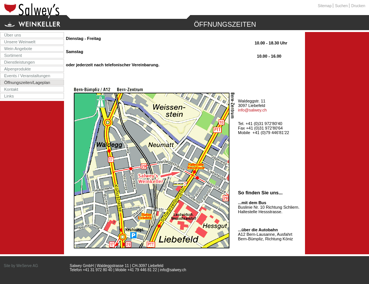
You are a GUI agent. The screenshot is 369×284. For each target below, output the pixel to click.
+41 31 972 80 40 (97, 270)
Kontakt (11, 89)
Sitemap (325, 6)
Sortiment (13, 55)
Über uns (12, 35)
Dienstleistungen (19, 62)
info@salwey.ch (252, 110)
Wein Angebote (18, 48)
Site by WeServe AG (21, 266)
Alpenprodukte (17, 69)
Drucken (358, 6)
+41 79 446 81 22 (142, 270)
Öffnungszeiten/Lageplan (27, 82)
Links (9, 96)
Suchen (341, 6)
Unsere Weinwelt (19, 42)
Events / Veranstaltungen (27, 75)
